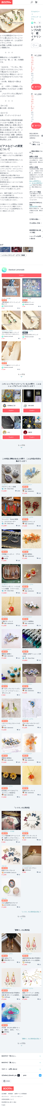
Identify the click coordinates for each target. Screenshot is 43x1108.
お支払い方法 (35, 223)
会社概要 (4, 1093)
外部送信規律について (8, 1099)
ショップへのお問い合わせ (35, 237)
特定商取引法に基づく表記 (35, 231)
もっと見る (21, 446)
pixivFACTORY (33, 206)
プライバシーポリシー (17, 1096)
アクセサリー (35, 11)
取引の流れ (35, 219)
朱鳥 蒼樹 (31, 405)
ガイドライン (5, 1096)
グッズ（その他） (6, 298)
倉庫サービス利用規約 (21, 1093)
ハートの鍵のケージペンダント (11, 365)
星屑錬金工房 (11, 405)
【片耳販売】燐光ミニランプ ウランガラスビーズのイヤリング (11, 333)
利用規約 (10, 1093)
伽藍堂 (30, 432)
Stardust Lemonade (16, 270)
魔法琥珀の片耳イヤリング (30, 334)
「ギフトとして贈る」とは (35, 143)
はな (8, 432)
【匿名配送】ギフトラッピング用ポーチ (11, 303)
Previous (3, 21)
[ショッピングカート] (36, 2)
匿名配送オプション (28, 302)
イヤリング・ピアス (36, 18)
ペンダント (5, 361)
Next (21, 21)
